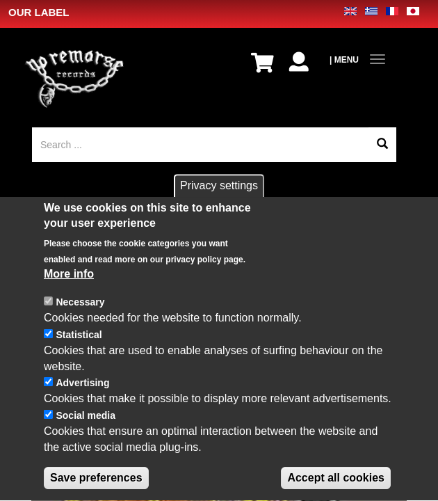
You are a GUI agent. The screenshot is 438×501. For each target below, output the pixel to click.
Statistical (79, 345)
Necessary (80, 312)
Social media (85, 425)
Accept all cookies (335, 487)
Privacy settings (219, 196)
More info (69, 284)
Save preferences (96, 487)
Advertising (82, 393)
